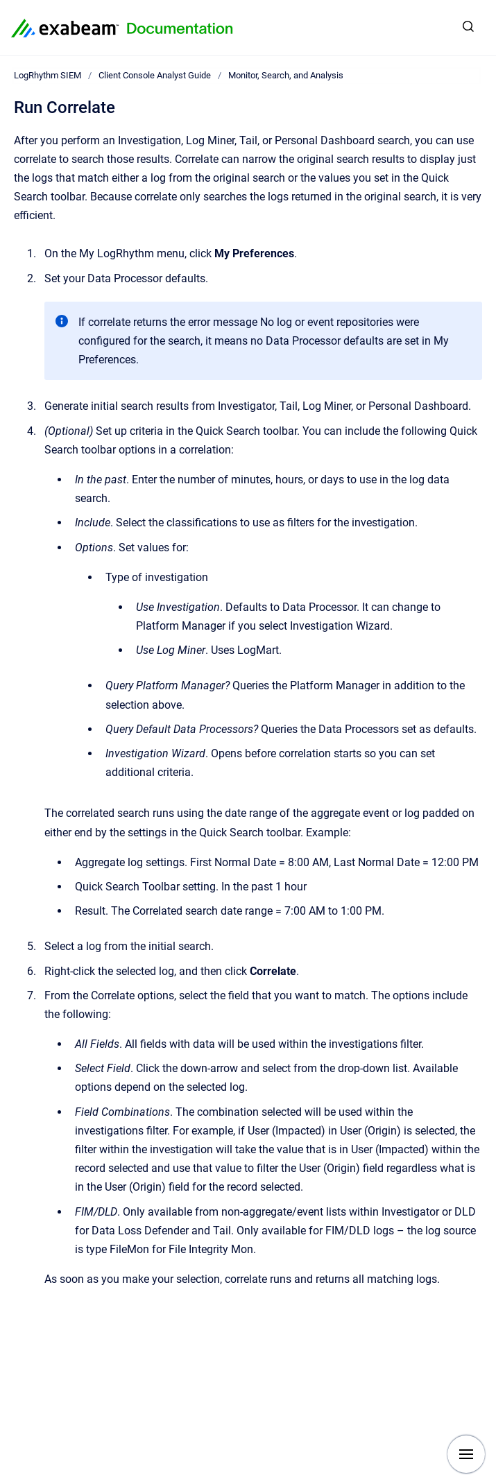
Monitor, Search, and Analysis (285, 75)
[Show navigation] (466, 1454)
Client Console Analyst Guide (155, 75)
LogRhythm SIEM (47, 75)
